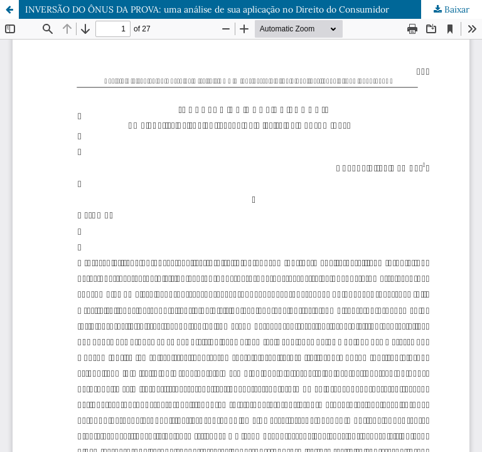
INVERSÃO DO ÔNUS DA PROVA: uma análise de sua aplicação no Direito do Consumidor (207, 9)
